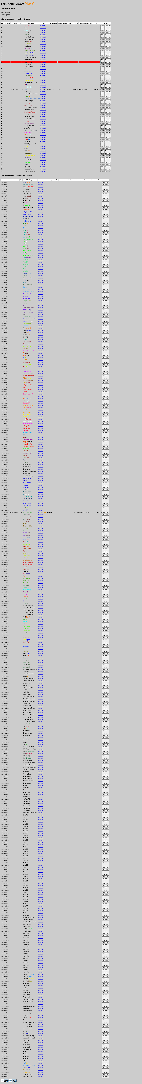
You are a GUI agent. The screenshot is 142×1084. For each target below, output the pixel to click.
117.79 (42, 89)
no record (43, 25)
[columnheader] (6, 23)
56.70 (39, 512)
